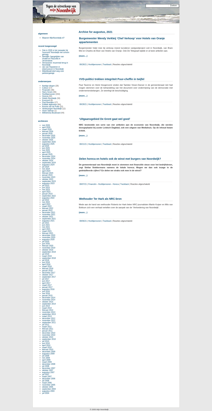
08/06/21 (83, 221)
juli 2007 (45, 374)
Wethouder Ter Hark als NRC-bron (100, 198)
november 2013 (48, 312)
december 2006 (48, 379)
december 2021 (48, 212)
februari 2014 (47, 310)
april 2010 (46, 345)
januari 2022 (47, 210)
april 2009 (46, 360)
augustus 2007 (48, 372)
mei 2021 (46, 227)
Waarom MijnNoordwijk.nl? (53, 38)
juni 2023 (46, 188)
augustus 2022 (48, 198)
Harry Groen (47, 92)
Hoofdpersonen (94, 64)
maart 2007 (47, 377)
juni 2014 (46, 306)
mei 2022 (46, 202)
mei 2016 (46, 293)
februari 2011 (47, 329)
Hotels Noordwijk (49, 98)
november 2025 (48, 138)
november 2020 (48, 237)
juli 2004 (45, 393)
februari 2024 (47, 173)
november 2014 (48, 300)
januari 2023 (47, 194)
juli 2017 (45, 279)
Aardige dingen (48, 86)
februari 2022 (47, 208)
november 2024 (48, 158)
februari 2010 (47, 350)
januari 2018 (47, 271)
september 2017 (49, 277)
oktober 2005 (47, 387)
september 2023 (49, 181)
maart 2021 (47, 231)
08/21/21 (83, 144)
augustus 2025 (48, 144)
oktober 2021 (47, 217)
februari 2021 (47, 233)
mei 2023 (46, 190)
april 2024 (46, 171)
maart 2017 (47, 285)
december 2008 (48, 364)
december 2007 (48, 368)
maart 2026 (47, 129)
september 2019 (49, 252)
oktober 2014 (47, 302)
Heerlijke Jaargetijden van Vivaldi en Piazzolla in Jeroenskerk (53, 59)
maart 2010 (47, 347)
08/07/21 (83, 184)
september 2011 (49, 323)
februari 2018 (47, 269)
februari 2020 (47, 246)
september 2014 (49, 304)
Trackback (107, 64)
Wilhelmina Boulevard (51, 113)
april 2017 (46, 283)
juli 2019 (45, 254)
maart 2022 (47, 206)
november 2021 (48, 215)
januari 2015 (47, 296)
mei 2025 (46, 150)
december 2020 (48, 235)
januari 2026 (47, 134)
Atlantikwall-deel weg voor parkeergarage (53, 72)
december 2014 (48, 298)
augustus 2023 (48, 183)
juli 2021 (45, 223)
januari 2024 (47, 175)
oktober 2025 (47, 140)
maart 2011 (47, 327)
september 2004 (49, 389)
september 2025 (49, 142)
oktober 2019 (47, 250)
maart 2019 (47, 256)
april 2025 (46, 152)
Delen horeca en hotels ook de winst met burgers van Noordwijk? (120, 158)
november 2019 (48, 248)
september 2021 (49, 219)
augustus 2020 (48, 239)
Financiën (92, 184)
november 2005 (48, 385)
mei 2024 (46, 169)
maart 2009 (47, 362)
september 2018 (49, 258)
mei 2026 (46, 125)
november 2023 (48, 177)
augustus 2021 (48, 221)
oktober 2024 (47, 161)
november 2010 (48, 335)
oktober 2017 (47, 275)
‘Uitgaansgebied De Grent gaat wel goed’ (104, 118)
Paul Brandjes (48, 102)
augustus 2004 (48, 391)
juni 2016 (46, 291)
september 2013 (49, 314)
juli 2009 (45, 356)
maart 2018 (47, 266)
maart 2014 (47, 308)
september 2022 (49, 196)
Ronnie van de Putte (50, 107)
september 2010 (49, 339)
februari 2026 (47, 131)
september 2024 (49, 163)
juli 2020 (45, 242)
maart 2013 (47, 316)
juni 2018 (46, 262)
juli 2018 (45, 260)
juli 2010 (45, 341)
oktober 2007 (47, 370)
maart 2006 (47, 383)
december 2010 (48, 333)
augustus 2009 (48, 354)
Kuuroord (46, 100)
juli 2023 (45, 185)
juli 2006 (45, 381)
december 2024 (48, 156)
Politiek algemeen (49, 104)
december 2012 (48, 318)
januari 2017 (47, 287)
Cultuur (45, 88)
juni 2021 (46, 225)
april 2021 (46, 229)
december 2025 (48, 136)
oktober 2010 (47, 337)
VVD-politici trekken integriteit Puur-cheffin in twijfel (111, 79)
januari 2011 (47, 331)
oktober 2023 (47, 179)
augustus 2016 (48, 289)
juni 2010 (46, 343)
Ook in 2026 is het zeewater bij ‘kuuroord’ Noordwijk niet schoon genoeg (55, 52)
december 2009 (48, 352)
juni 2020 (46, 244)
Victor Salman (48, 111)
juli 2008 (45, 366)
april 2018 (46, 264)
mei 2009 (46, 358)
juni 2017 (46, 281)
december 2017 (48, 273)
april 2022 (46, 204)
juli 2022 (45, 200)
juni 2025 (46, 148)
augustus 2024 (48, 165)
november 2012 (48, 320)
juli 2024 (45, 167)
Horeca (116, 184)
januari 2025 (47, 154)
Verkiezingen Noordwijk (52, 109)
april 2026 (46, 127)
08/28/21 (83, 64)
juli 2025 (45, 146)
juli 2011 (45, 325)
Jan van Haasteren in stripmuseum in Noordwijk (53, 68)
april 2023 (46, 192)
